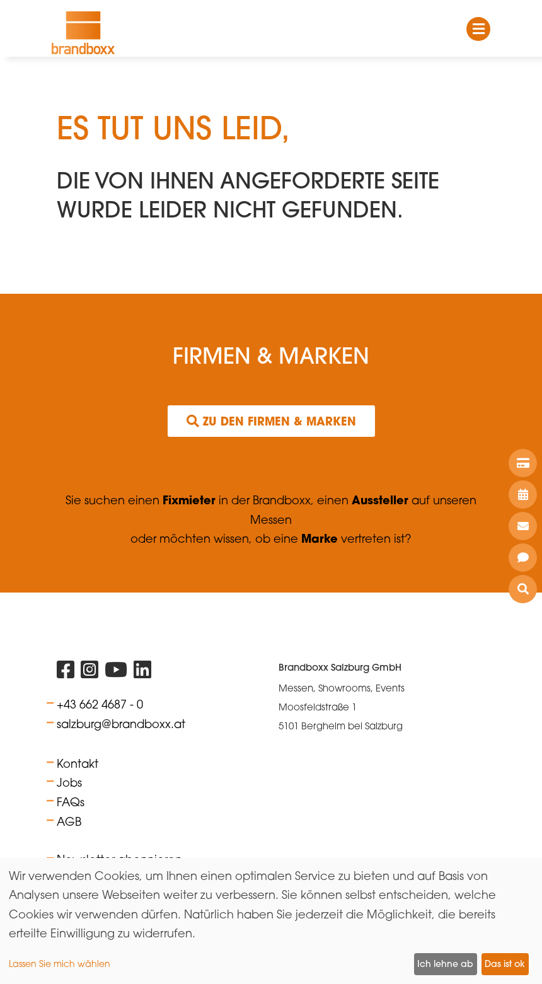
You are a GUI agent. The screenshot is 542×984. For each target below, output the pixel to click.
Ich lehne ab (445, 964)
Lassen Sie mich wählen (59, 963)
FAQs (70, 802)
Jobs (69, 782)
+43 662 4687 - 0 (100, 704)
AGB (69, 821)
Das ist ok (505, 964)
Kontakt (77, 763)
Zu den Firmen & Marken (271, 421)
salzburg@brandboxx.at (121, 724)
